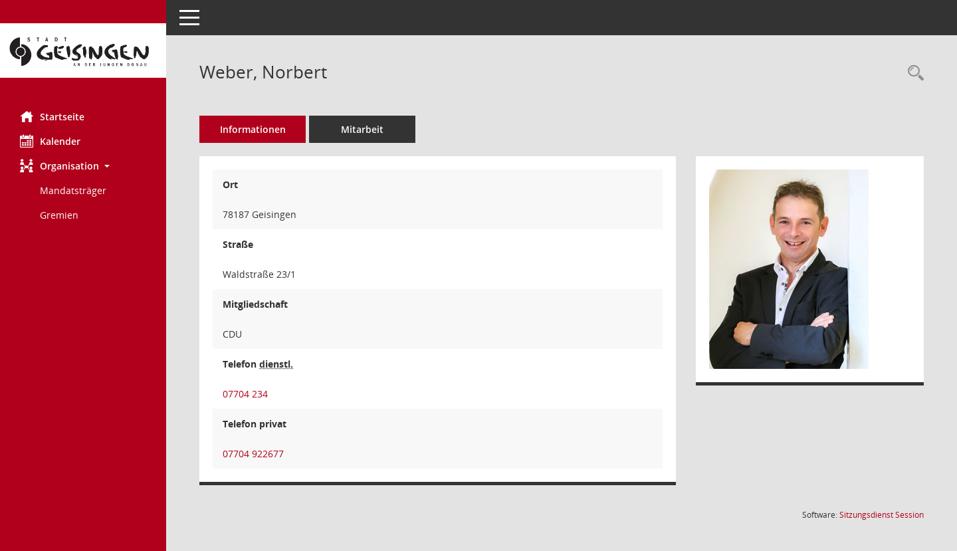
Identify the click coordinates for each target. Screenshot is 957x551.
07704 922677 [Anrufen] (253, 453)
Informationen (253, 129)
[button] (83, 166)
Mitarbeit (362, 129)
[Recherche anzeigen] (912, 73)
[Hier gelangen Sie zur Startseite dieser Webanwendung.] (83, 50)
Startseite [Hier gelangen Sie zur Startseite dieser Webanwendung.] (52, 116)
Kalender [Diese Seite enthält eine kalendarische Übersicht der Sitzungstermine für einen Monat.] (50, 141)
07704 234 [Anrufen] (245, 393)
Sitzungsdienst (881, 514)
